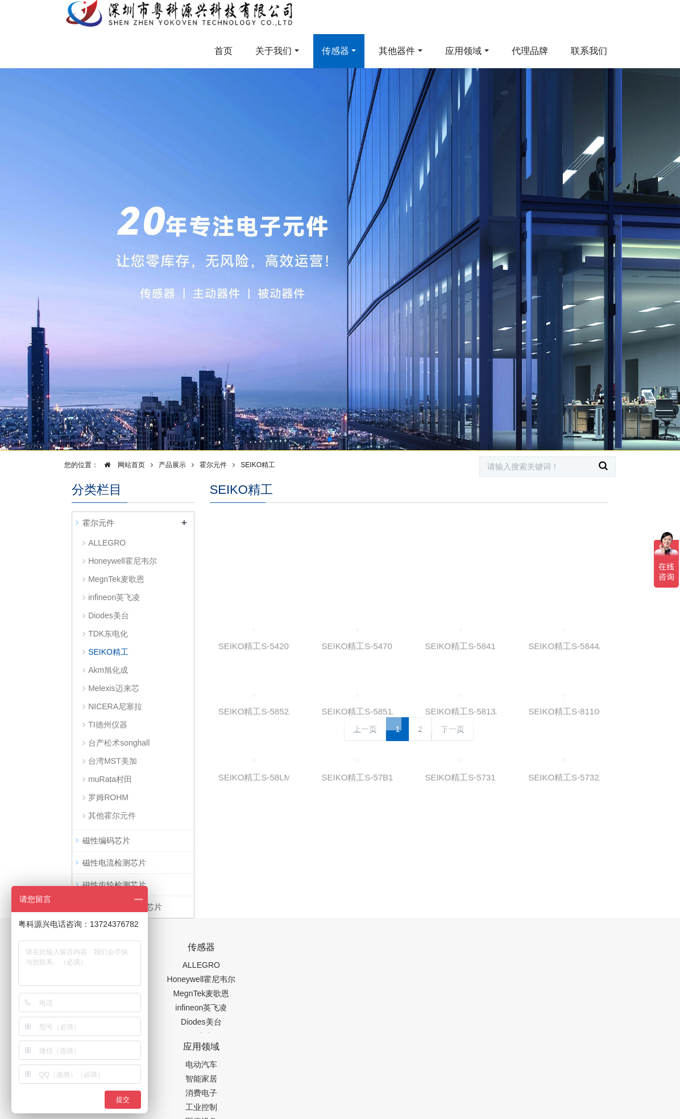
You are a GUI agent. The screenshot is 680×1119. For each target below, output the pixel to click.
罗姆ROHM (108, 797)
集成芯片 (262, 1111)
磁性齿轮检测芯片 (114, 884)
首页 (223, 51)
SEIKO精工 (258, 465)
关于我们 (273, 51)
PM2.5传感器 (213, 1111)
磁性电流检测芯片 (114, 862)
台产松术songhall (119, 742)
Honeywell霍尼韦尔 (122, 560)
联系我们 (589, 51)
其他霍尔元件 (112, 815)
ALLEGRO (107, 542)
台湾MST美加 (112, 761)
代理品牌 (530, 51)
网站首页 (121, 465)
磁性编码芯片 (106, 840)
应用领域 (463, 51)
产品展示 (172, 465)
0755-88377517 (501, 953)
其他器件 (397, 51)
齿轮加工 (168, 1111)
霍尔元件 (213, 465)
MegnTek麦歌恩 (116, 579)
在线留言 (560, 1082)
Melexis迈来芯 (113, 688)
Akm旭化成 (108, 670)
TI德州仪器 (107, 724)
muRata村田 (110, 779)
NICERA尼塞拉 (115, 706)
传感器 (335, 51)
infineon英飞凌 (114, 597)
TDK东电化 (108, 633)
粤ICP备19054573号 (395, 1083)
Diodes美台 (108, 615)
